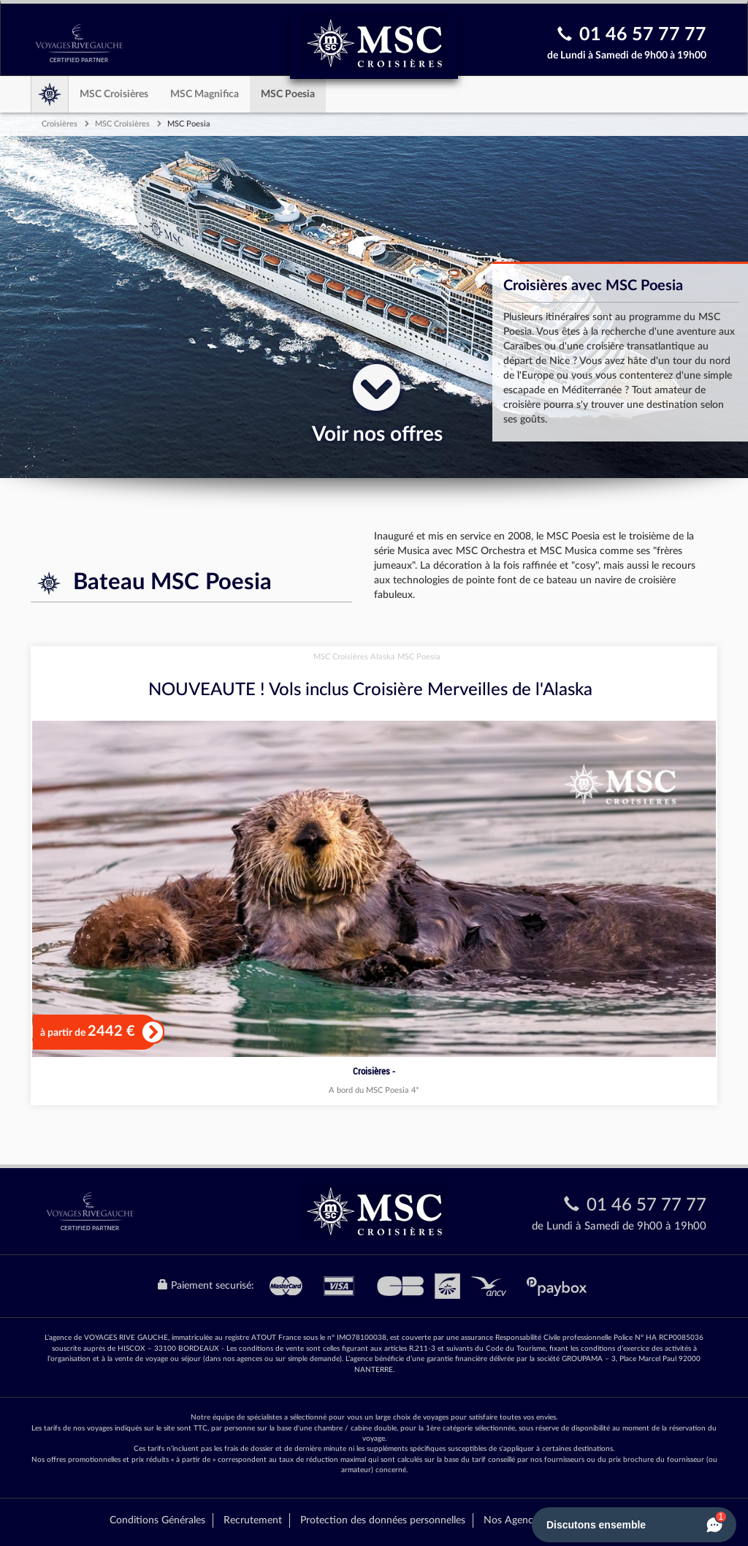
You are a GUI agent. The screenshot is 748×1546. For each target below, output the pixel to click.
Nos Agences (513, 1520)
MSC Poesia (288, 94)
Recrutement (253, 1520)
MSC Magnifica (204, 94)
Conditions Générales (157, 1520)
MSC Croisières (114, 94)
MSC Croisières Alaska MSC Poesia (376, 657)
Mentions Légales (600, 1520)
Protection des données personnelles (382, 1520)
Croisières (59, 124)
